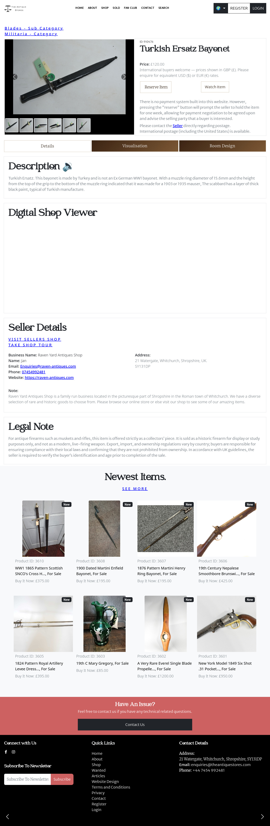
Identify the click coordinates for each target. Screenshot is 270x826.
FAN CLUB (130, 8)
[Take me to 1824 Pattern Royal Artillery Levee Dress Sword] (43, 639)
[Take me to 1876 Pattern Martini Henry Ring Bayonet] (165, 544)
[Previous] (7, 816)
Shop (96, 764)
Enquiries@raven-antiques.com (48, 366)
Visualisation (135, 146)
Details (47, 146)
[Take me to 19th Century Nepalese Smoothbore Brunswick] (226, 544)
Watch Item (215, 87)
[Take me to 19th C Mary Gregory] (104, 639)
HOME (79, 8)
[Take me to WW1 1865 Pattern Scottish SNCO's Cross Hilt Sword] (43, 544)
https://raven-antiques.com (49, 377)
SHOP (105, 8)
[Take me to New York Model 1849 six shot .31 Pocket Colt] (226, 639)
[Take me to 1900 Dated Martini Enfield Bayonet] (104, 544)
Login (96, 809)
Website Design (105, 781)
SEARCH (163, 8)
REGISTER (239, 8)
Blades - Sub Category (34, 28)
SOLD (116, 8)
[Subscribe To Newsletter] (27, 779)
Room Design (222, 146)
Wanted (99, 770)
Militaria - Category (31, 33)
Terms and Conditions (111, 787)
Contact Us (135, 724)
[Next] (262, 816)
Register (99, 804)
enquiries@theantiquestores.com (215, 764)
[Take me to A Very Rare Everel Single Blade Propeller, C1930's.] (165, 639)
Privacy (98, 792)
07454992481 (34, 371)
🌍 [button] (218, 8)
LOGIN (258, 8)
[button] (14, 76)
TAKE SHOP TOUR (30, 344)
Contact (99, 798)
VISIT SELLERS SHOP (34, 339)
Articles (98, 776)
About (97, 759)
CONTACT (147, 8)
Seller (178, 125)
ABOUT (92, 8)
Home (97, 753)
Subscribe (62, 779)
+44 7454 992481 (209, 770)
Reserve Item (156, 87)
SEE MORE (135, 488)
